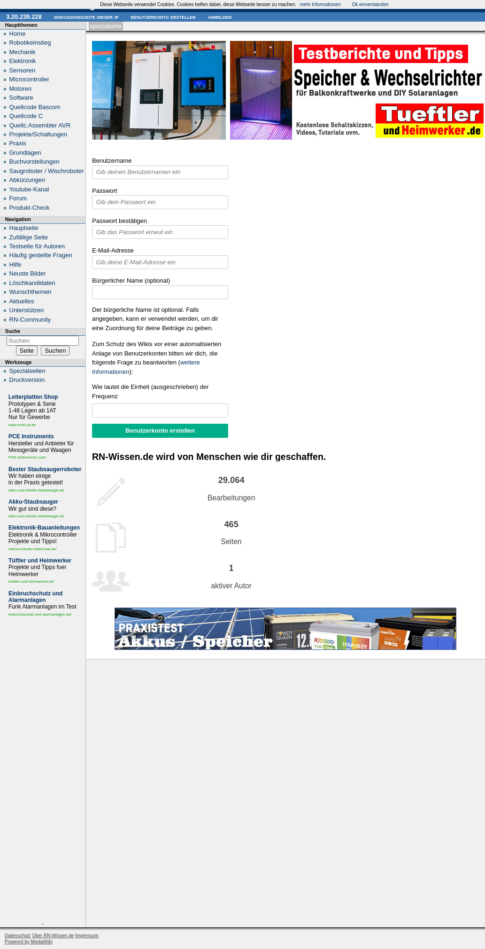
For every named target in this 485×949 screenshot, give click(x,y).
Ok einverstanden (370, 4)
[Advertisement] (42, 771)
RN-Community (30, 319)
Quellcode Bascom (35, 107)
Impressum (86, 935)
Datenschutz (18, 935)
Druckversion (27, 379)
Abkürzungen (27, 179)
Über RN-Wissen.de (53, 935)
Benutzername (112, 160)
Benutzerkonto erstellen (163, 16)
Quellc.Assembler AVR (40, 125)
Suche (12, 331)
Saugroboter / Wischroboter (46, 170)
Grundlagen (25, 152)
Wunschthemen (30, 291)
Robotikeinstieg (30, 42)
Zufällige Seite (28, 237)
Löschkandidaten (32, 282)
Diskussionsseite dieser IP (86, 16)
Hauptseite (23, 227)
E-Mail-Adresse (113, 250)
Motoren (20, 88)
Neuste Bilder (27, 273)
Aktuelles (21, 301)
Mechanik (22, 51)
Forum (18, 198)
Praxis (17, 143)
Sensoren (22, 70)
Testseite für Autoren (37, 246)
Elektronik (22, 60)
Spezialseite (106, 26)
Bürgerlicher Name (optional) (131, 280)
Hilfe (15, 264)
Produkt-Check (29, 207)
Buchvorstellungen (34, 161)
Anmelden (220, 16)
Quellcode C (26, 115)
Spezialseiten (27, 370)
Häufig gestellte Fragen (40, 255)
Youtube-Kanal (29, 189)
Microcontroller (29, 79)
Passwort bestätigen (119, 220)
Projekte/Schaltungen (38, 134)
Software (21, 97)
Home (17, 33)
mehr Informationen (320, 4)
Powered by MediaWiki (29, 941)
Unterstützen (26, 310)
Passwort (104, 190)
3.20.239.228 (24, 16)
